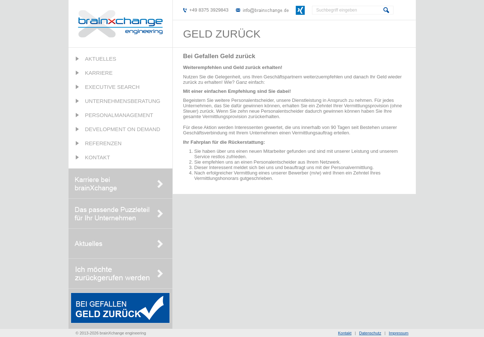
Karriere (99, 73)
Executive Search (112, 87)
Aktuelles (100, 59)
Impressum (398, 333)
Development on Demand (122, 129)
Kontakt (97, 157)
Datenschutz (370, 333)
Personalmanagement (119, 115)
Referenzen (103, 143)
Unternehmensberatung (122, 101)
